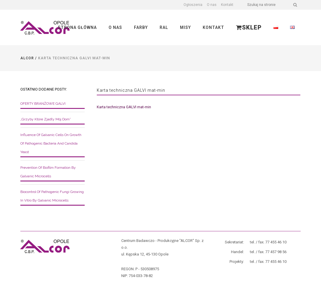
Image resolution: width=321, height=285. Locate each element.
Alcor (27, 58)
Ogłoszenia (193, 5)
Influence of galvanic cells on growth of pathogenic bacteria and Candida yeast (50, 143)
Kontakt (227, 5)
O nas (212, 5)
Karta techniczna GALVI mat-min (124, 107)
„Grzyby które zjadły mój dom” (45, 119)
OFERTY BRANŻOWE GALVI (42, 103)
